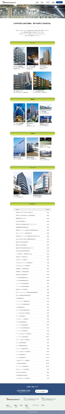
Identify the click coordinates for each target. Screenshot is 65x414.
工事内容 (47, 2)
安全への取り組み (9, 406)
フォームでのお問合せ (41, 391)
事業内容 (42, 2)
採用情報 (53, 2)
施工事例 (16, 406)
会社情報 (37, 2)
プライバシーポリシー (35, 405)
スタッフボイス (28, 408)
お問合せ (59, 2)
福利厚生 (27, 406)
